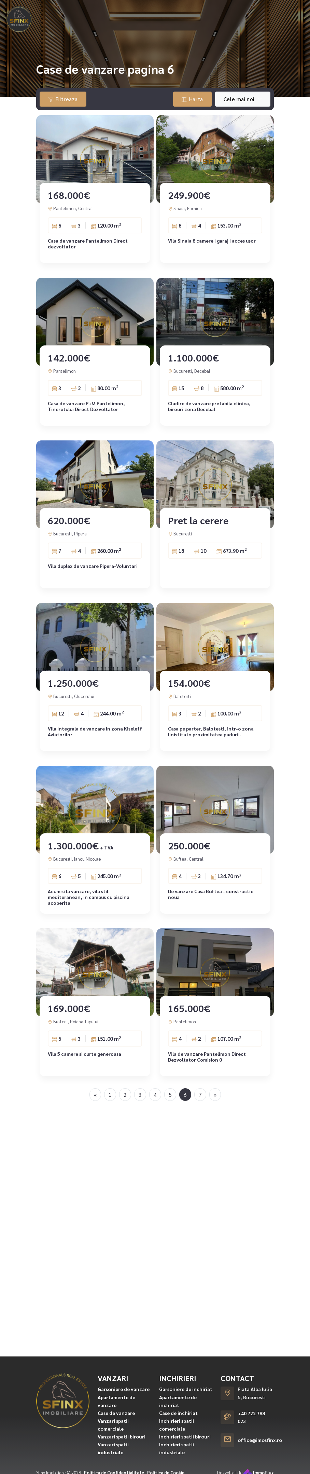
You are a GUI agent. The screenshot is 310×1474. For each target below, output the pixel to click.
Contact (281, 11)
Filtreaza (63, 99)
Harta (192, 99)
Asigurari (221, 11)
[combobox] (242, 99)
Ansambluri (150, 11)
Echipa (251, 11)
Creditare (187, 11)
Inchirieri (106, 11)
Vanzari (68, 11)
